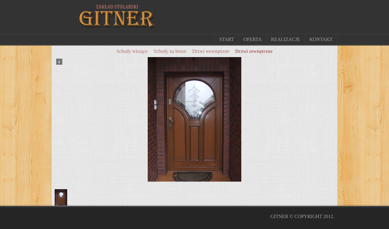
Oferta (252, 39)
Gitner (279, 216)
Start (226, 39)
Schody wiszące (132, 51)
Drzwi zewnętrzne (254, 51)
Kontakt (320, 39)
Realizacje (285, 39)
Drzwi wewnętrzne (210, 51)
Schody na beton (170, 51)
